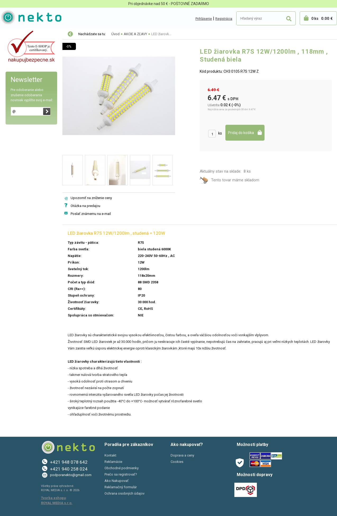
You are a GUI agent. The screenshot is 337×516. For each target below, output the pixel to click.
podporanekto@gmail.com (71, 475)
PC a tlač (13, 89)
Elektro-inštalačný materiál (28, 56)
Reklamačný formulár (120, 487)
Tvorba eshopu (53, 498)
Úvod (115, 34)
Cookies (177, 462)
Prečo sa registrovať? (120, 474)
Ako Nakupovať (116, 481)
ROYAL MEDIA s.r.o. (56, 503)
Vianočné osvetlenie (22, 34)
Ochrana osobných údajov (124, 493)
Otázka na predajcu (85, 206)
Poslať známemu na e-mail (91, 214)
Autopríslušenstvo (21, 67)
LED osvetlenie (18, 45)
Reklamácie (113, 462)
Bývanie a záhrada (21, 78)
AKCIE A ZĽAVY (18, 112)
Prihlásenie (203, 19)
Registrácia (223, 19)
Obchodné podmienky (121, 468)
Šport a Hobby (16, 101)
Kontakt (110, 455)
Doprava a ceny (182, 455)
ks (220, 133)
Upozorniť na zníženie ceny (91, 198)
